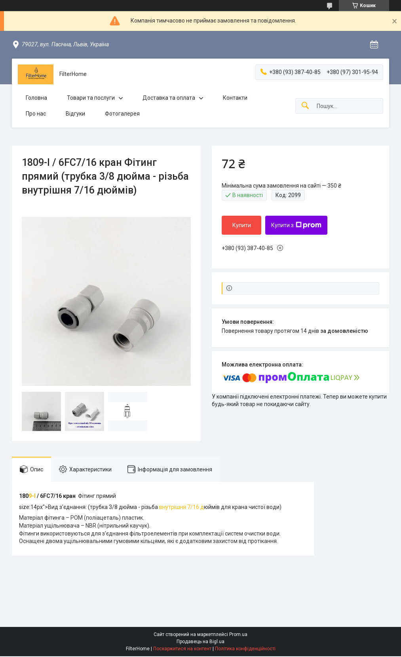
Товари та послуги (91, 98)
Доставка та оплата (169, 98)
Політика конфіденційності (245, 648)
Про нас (36, 113)
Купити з (296, 225)
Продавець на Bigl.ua (200, 641)
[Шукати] (305, 106)
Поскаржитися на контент (182, 648)
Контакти (235, 98)
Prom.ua (238, 634)
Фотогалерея (122, 113)
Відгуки (75, 113)
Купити (241, 225)
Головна (36, 98)
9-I (33, 496)
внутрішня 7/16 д (181, 507)
